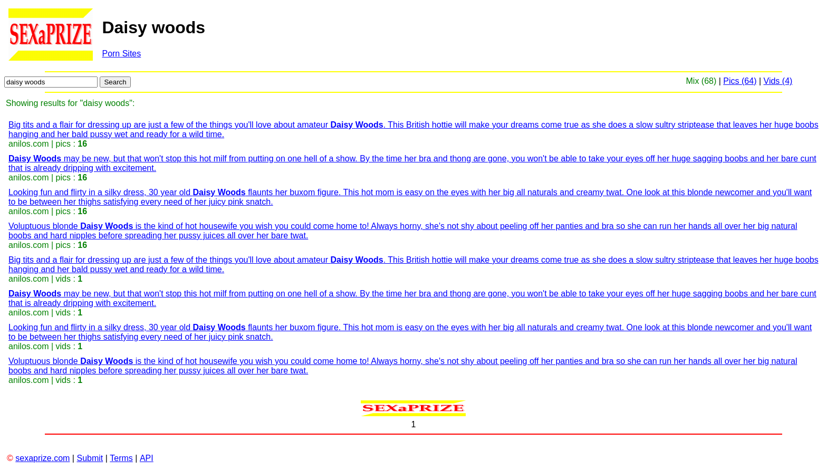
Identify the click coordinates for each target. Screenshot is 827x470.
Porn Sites (121, 53)
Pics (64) (739, 80)
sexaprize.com (42, 458)
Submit (89, 458)
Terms (121, 458)
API (146, 458)
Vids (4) (778, 80)
